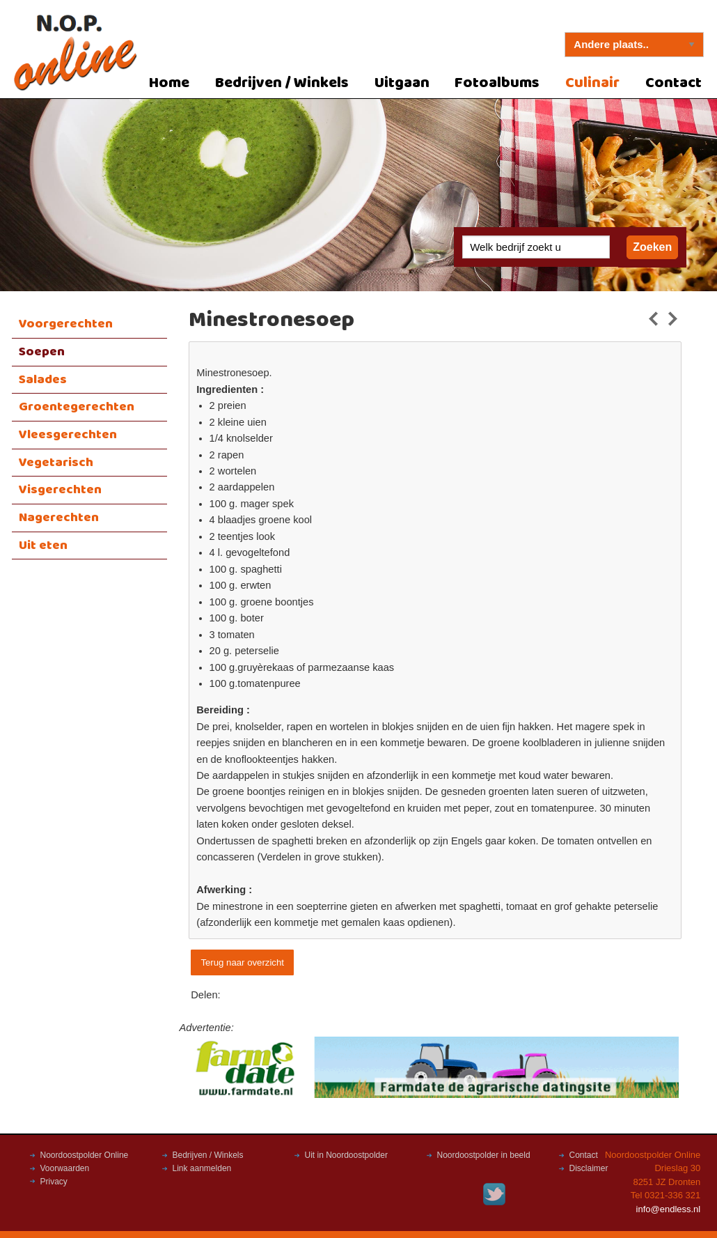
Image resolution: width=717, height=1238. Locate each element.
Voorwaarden (65, 1168)
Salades (43, 379)
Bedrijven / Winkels (282, 83)
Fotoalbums (497, 83)
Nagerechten (59, 517)
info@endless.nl (668, 1209)
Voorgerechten (66, 324)
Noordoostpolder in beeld (483, 1155)
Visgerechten (60, 489)
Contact (673, 83)
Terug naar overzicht (241, 962)
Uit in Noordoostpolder (346, 1155)
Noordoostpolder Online (84, 1155)
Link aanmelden (202, 1168)
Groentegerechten (76, 406)
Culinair (592, 83)
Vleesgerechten (68, 434)
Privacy (54, 1181)
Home (169, 83)
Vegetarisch (56, 462)
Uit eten (43, 545)
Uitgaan (402, 83)
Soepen (42, 351)
